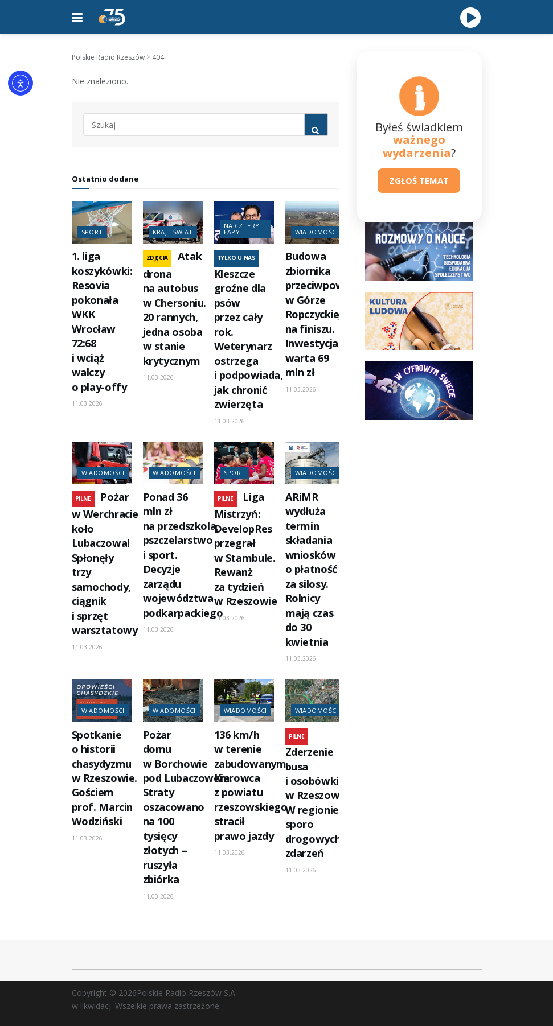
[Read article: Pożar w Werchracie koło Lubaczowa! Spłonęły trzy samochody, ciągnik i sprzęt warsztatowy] (102, 463)
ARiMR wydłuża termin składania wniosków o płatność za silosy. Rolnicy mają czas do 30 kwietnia (311, 569)
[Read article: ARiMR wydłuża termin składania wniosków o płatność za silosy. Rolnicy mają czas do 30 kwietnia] (315, 463)
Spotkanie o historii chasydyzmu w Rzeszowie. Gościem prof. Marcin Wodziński (105, 778)
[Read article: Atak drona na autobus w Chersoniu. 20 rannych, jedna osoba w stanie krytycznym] (173, 222)
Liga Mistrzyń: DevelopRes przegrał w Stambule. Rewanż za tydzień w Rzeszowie (245, 549)
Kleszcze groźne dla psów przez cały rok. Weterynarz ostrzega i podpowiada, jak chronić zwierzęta (248, 339)
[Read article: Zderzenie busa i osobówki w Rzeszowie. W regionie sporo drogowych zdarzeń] (315, 700)
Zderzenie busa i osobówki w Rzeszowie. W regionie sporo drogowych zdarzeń (318, 802)
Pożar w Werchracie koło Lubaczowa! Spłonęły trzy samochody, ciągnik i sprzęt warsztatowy (105, 563)
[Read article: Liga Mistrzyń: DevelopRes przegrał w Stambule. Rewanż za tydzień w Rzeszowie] (244, 463)
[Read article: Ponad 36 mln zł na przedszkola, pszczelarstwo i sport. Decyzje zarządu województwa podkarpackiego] (173, 463)
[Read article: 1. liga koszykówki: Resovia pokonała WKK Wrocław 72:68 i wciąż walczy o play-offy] (102, 222)
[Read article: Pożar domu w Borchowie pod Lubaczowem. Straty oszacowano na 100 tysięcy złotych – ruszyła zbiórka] (173, 700)
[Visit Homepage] (112, 17)
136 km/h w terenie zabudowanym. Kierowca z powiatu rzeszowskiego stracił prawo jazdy (251, 785)
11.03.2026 (87, 403)
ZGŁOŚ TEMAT (419, 180)
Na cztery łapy (242, 228)
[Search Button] (316, 124)
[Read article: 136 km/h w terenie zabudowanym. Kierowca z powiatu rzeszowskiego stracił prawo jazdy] (244, 700)
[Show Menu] (77, 17)
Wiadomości (316, 232)
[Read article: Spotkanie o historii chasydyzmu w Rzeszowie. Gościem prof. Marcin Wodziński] (102, 700)
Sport (92, 232)
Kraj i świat (173, 232)
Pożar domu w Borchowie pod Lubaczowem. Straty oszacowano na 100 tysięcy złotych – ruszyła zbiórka (188, 807)
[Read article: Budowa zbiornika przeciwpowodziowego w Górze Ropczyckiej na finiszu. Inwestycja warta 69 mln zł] (315, 222)
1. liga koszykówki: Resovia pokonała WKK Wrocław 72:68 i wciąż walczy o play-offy (102, 321)
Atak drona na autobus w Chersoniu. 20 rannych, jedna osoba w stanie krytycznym (175, 308)
